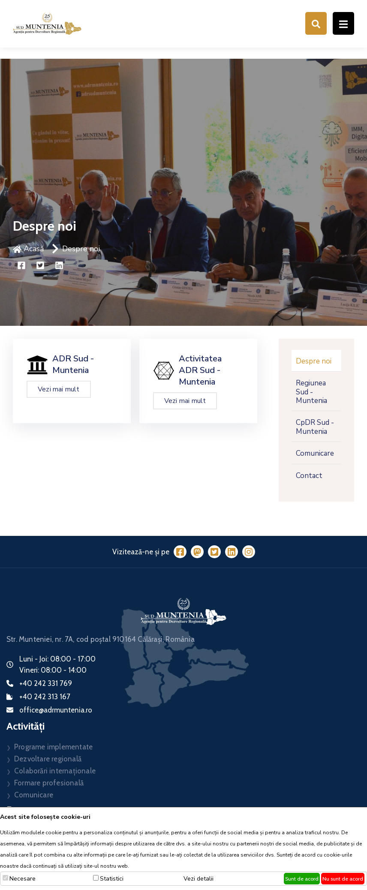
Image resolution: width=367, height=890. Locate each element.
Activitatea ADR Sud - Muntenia (200, 370)
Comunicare (315, 453)
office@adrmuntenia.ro (55, 710)
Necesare (22, 879)
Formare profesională (49, 783)
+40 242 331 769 (45, 683)
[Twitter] (214, 551)
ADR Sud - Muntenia (73, 364)
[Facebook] (180, 551)
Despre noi (81, 249)
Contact (309, 476)
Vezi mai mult (59, 389)
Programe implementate (53, 747)
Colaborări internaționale (55, 771)
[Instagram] (249, 551)
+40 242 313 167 (44, 696)
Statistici (111, 879)
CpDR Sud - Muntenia (315, 427)
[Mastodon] (197, 551)
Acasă (28, 249)
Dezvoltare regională (47, 759)
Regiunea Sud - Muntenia (311, 392)
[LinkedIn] (231, 551)
